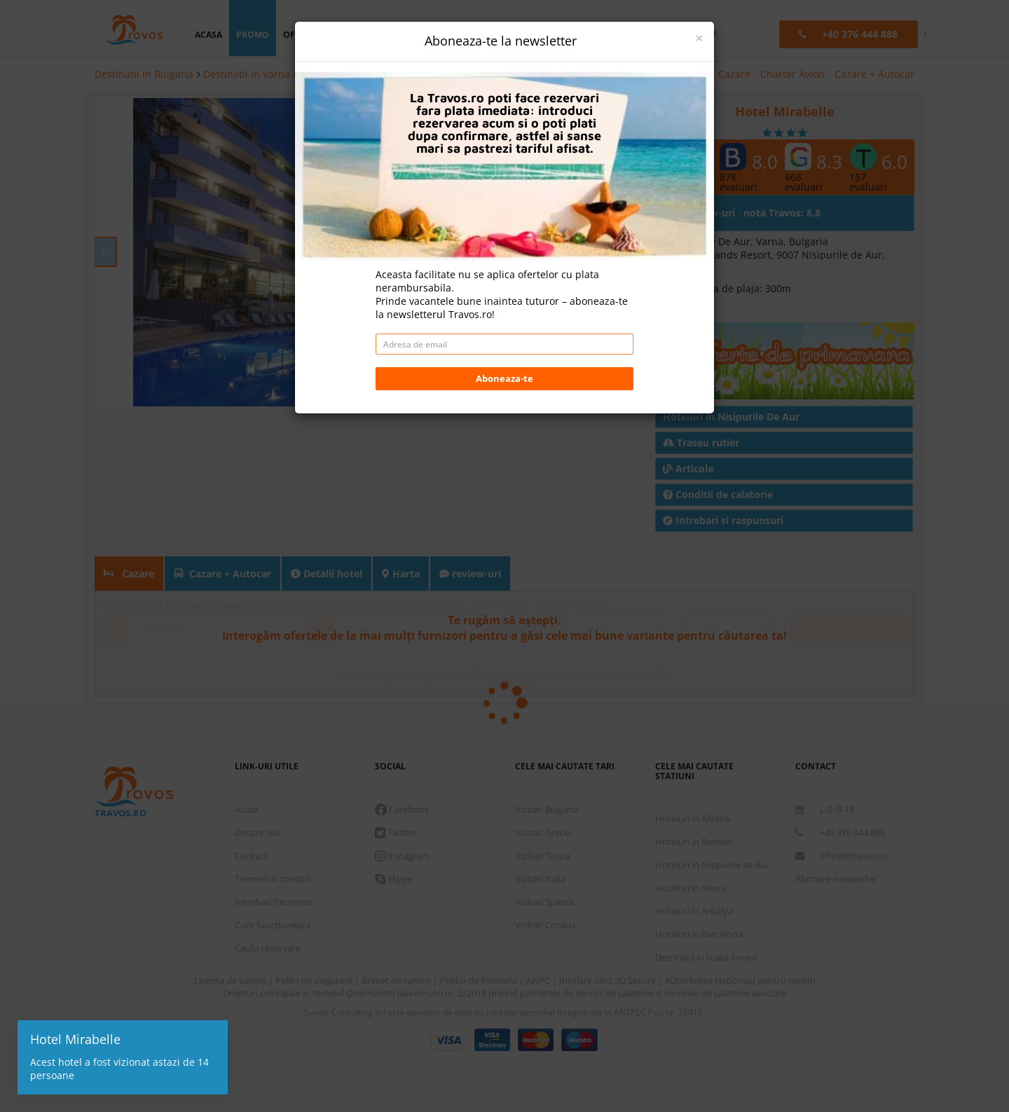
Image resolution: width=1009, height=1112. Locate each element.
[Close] (699, 38)
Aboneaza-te (504, 378)
